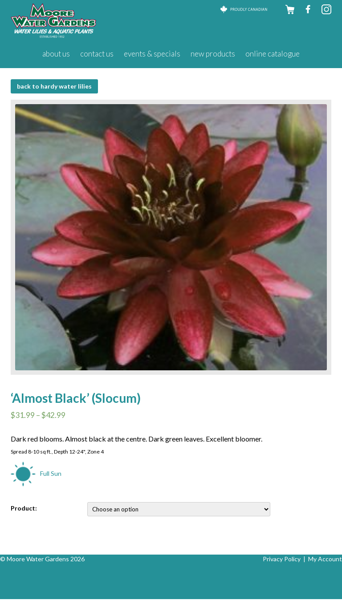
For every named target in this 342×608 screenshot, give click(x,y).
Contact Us (97, 53)
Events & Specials (152, 53)
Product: (24, 508)
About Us (56, 53)
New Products (213, 53)
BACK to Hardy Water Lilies (54, 86)
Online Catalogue (272, 53)
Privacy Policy (282, 559)
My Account (325, 559)
